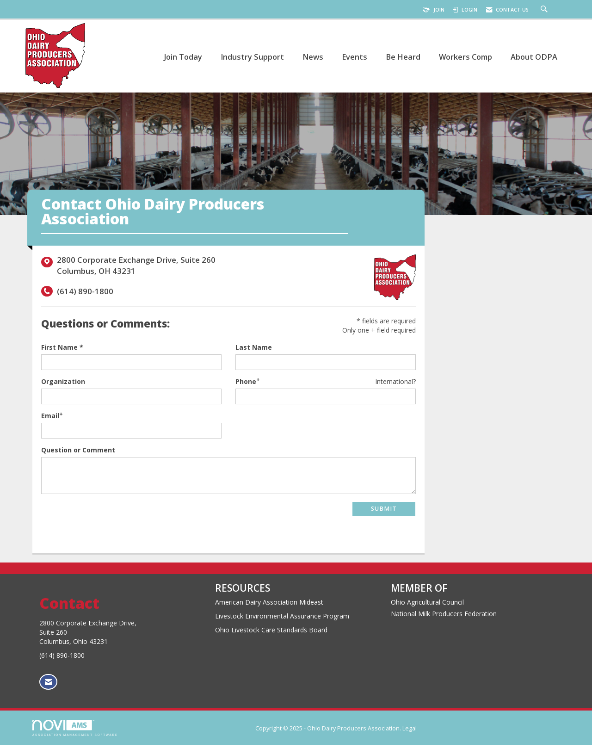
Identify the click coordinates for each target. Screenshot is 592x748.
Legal (409, 731)
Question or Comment (78, 452)
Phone (245, 384)
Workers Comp (465, 56)
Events (354, 56)
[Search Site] (545, 9)
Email (50, 418)
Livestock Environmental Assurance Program (282, 618)
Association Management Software (75, 731)
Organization (63, 384)
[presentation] (111, 522)
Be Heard (403, 56)
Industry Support (252, 56)
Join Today (183, 56)
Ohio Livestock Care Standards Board (271, 632)
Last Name (253, 350)
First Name (59, 350)
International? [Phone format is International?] (395, 384)
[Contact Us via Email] (48, 685)
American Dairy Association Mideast (269, 604)
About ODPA (534, 56)
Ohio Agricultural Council (427, 604)
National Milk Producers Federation (444, 616)
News (312, 56)
